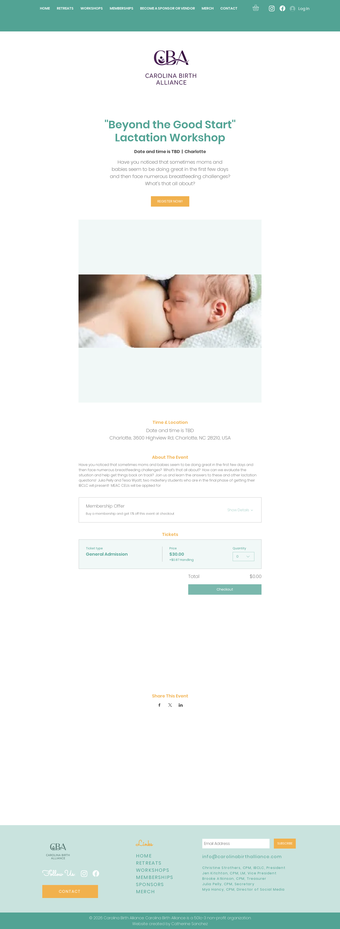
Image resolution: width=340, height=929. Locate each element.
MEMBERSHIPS (154, 877)
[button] (259, 8)
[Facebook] (282, 8)
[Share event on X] (170, 705)
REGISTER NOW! (170, 201)
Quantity (239, 548)
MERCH (145, 891)
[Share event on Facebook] (159, 705)
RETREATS (149, 863)
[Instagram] (272, 8)
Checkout (225, 589)
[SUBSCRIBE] (285, 844)
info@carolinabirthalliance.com (242, 857)
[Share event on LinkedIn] (181, 705)
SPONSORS (150, 884)
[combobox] (243, 556)
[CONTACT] (70, 891)
